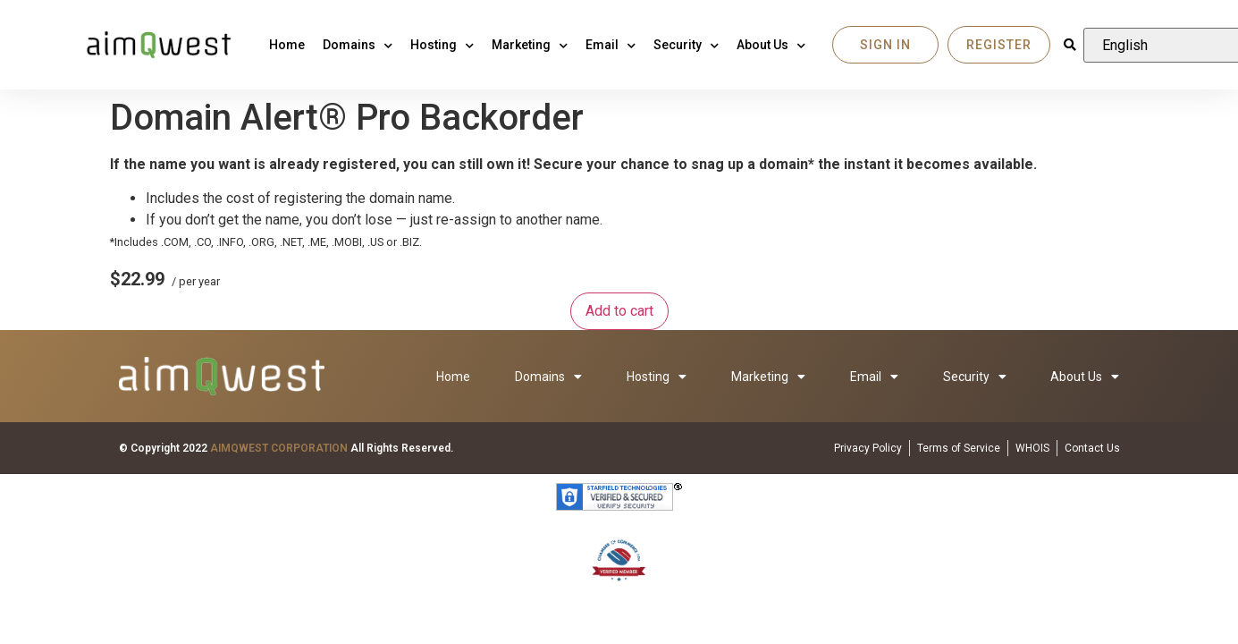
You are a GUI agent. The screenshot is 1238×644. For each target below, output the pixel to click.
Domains (357, 45)
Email (610, 45)
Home (287, 45)
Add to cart (619, 310)
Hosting (442, 45)
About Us (771, 45)
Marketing (530, 45)
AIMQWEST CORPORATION (278, 448)
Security (686, 45)
